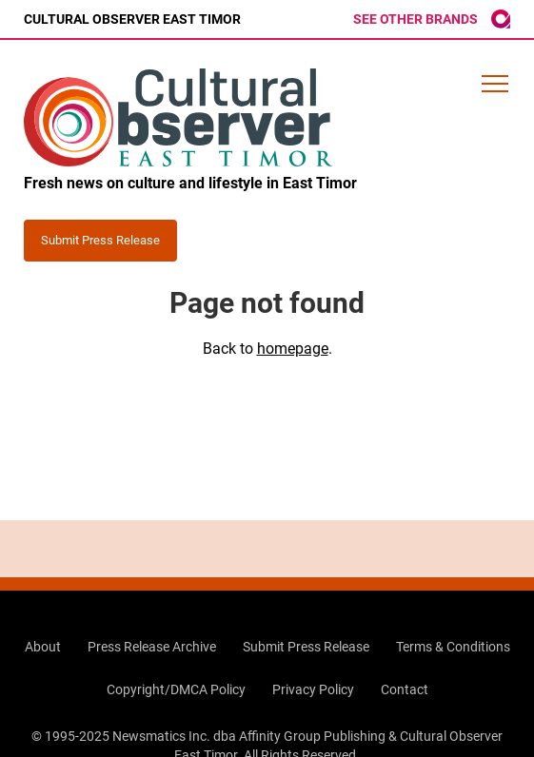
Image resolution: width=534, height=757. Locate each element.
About (43, 646)
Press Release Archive (152, 646)
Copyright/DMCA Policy (176, 689)
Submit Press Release (306, 646)
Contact (404, 689)
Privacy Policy (313, 689)
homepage (292, 349)
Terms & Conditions (453, 646)
